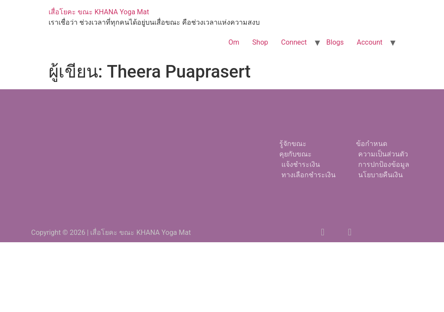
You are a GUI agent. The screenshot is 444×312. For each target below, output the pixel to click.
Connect (294, 42)
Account (369, 42)
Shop (260, 42)
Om (234, 42)
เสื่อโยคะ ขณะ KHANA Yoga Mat (99, 12)
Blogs (335, 42)
